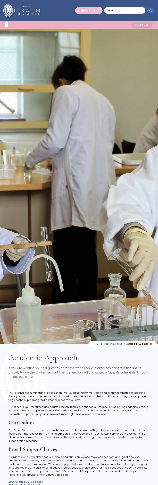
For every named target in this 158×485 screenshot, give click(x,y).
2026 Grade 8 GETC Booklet (26, 481)
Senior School (113, 344)
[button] (6, 24)
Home (96, 344)
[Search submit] (151, 10)
